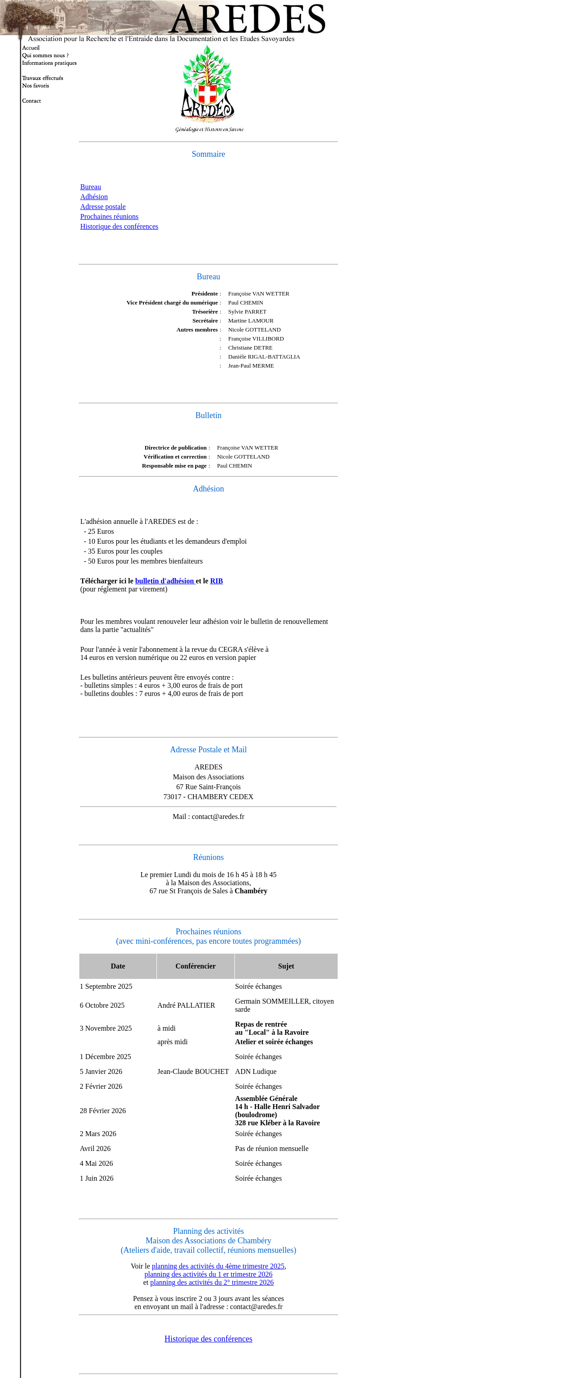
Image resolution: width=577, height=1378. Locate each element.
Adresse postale (103, 206)
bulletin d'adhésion (165, 581)
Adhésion (94, 196)
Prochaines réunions (109, 216)
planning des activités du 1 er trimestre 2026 (209, 1274)
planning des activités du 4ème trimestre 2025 (218, 1266)
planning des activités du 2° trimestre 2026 (212, 1282)
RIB (216, 581)
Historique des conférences (119, 226)
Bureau (90, 187)
